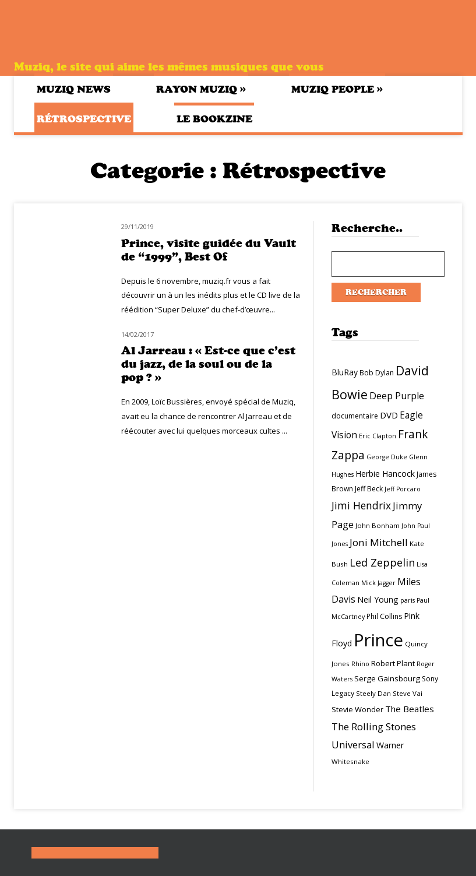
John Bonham (377, 525)
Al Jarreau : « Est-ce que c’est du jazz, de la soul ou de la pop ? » (208, 364)
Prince (378, 640)
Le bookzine (214, 118)
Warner (390, 745)
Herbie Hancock (385, 473)
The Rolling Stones (374, 726)
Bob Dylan (376, 373)
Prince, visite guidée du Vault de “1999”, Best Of (208, 250)
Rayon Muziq (201, 89)
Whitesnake (350, 761)
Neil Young (378, 599)
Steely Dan (373, 693)
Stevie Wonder (357, 709)
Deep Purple (396, 395)
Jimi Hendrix (361, 505)
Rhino (360, 664)
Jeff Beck (369, 489)
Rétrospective (84, 118)
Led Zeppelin (382, 562)
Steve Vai (407, 693)
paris (407, 600)
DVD (389, 415)
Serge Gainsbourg (387, 678)
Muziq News (74, 89)
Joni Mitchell (379, 542)
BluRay (345, 372)
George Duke (386, 457)
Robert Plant (393, 663)
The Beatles (409, 709)
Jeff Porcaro (403, 489)
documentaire (355, 416)
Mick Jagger (378, 583)
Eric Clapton (377, 436)
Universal (353, 744)
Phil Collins (384, 616)
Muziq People (337, 89)
